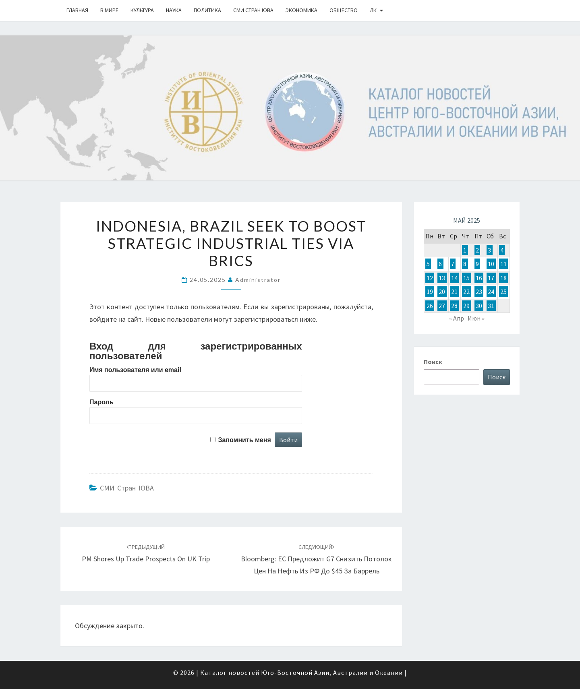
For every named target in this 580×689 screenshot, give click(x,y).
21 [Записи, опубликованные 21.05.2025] (454, 292)
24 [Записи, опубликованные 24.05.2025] (491, 292)
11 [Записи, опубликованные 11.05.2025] (503, 264)
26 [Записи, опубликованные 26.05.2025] (430, 306)
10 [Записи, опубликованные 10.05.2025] (491, 264)
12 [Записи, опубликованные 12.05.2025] (430, 278)
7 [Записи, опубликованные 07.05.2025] (452, 264)
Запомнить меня (244, 440)
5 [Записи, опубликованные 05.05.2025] (428, 264)
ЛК (373, 10)
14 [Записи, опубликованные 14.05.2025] (454, 278)
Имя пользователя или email (135, 369)
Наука (174, 10)
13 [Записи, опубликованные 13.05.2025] (442, 278)
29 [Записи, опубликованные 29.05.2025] (466, 306)
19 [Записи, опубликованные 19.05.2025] (430, 292)
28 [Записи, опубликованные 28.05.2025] (454, 306)
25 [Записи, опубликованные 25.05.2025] (503, 292)
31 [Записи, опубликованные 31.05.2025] (491, 306)
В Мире (109, 10)
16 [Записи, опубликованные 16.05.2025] (479, 278)
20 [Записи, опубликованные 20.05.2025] (442, 292)
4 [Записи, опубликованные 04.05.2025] (501, 250)
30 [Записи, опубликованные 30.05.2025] (479, 306)
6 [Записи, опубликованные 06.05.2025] (440, 264)
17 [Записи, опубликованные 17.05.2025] (491, 278)
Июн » (476, 318)
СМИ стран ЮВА (253, 10)
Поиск (433, 362)
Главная (77, 10)
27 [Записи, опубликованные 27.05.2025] (442, 306)
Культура (142, 10)
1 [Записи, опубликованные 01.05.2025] (464, 250)
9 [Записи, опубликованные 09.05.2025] (477, 264)
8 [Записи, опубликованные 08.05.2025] (464, 264)
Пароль (101, 402)
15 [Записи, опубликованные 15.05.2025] (466, 278)
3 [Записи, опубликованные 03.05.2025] (489, 250)
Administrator (258, 279)
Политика (207, 10)
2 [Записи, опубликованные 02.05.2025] (477, 250)
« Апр (456, 318)
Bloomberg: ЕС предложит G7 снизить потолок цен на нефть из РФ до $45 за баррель (316, 559)
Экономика (301, 10)
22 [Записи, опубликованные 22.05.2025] (466, 292)
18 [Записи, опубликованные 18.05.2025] (503, 278)
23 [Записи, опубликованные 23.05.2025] (479, 292)
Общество (343, 10)
